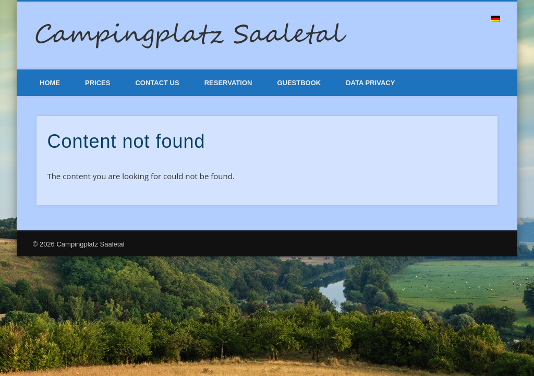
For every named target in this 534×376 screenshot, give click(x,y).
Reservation (228, 83)
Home (50, 83)
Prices (97, 83)
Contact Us (157, 83)
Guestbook (299, 83)
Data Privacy (370, 83)
